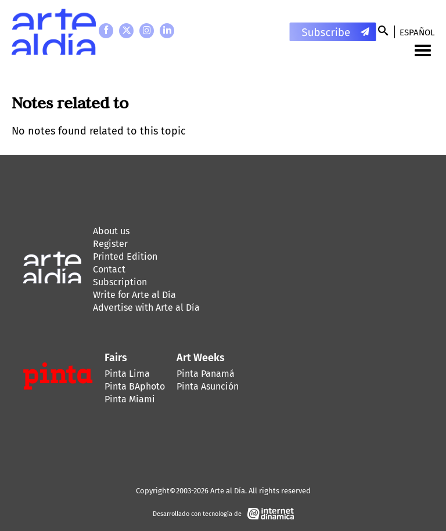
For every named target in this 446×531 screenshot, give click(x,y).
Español (417, 32)
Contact (109, 269)
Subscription (120, 282)
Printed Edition (125, 256)
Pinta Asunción (208, 386)
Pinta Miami (130, 399)
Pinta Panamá (206, 373)
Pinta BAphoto (135, 386)
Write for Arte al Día (134, 294)
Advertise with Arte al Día (146, 307)
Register (110, 243)
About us (111, 231)
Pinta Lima (127, 373)
